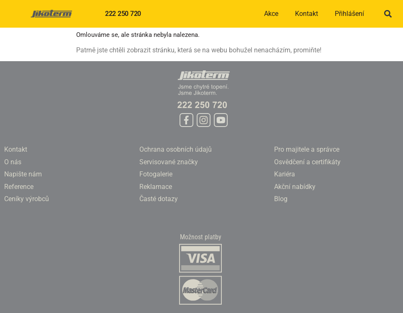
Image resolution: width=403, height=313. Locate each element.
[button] (388, 14)
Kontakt (306, 14)
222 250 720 (123, 14)
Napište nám (23, 174)
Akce (271, 14)
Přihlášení (349, 14)
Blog (280, 199)
